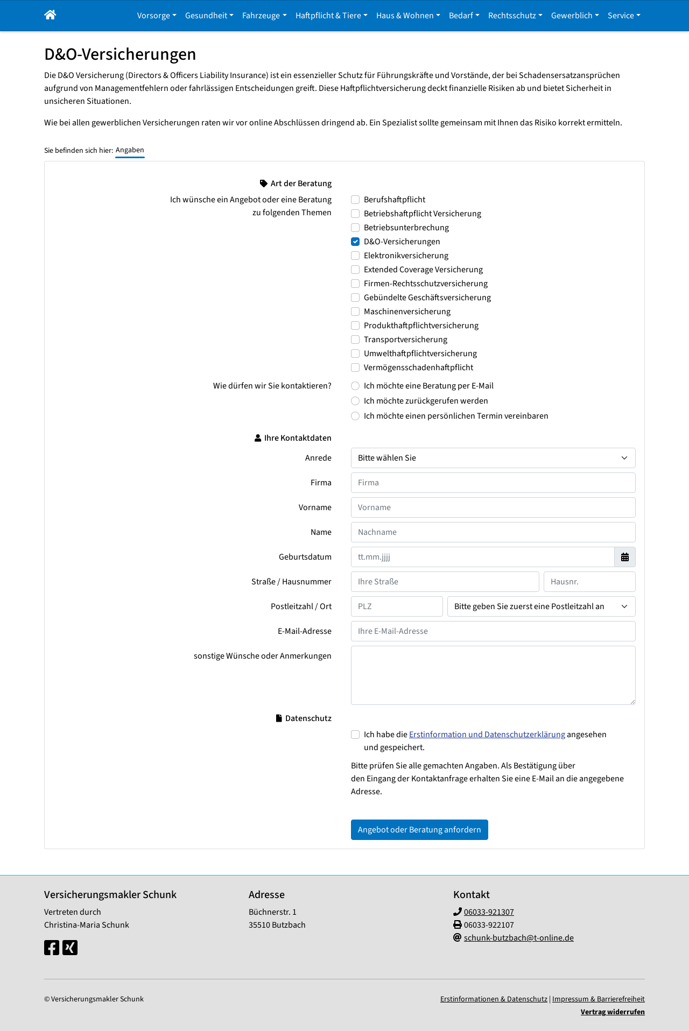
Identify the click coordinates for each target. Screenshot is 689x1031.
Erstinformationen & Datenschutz (493, 999)
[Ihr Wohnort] (541, 606)
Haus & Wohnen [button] (405, 16)
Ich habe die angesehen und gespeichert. (485, 741)
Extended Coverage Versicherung (423, 270)
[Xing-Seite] (70, 948)
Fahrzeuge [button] (261, 16)
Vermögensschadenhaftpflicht (418, 367)
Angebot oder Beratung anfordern (419, 830)
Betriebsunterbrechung (406, 228)
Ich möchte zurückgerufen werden (426, 401)
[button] (50, 15)
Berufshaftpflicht (394, 200)
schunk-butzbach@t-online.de (519, 938)
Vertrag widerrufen (613, 1012)
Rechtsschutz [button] (512, 16)
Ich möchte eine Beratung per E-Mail (429, 386)
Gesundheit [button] (206, 16)
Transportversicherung (405, 339)
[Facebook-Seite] (51, 948)
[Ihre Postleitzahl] (397, 606)
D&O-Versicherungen (402, 242)
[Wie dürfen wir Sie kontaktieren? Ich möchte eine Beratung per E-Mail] (355, 386)
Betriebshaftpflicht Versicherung (422, 214)
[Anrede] (493, 458)
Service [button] (621, 16)
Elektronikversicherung (406, 256)
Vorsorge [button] (153, 16)
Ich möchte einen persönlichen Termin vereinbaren (456, 416)
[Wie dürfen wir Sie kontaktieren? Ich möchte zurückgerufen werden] (355, 401)
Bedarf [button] (461, 16)
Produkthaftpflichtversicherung (421, 325)
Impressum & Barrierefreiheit (598, 999)
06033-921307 (489, 912)
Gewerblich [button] (572, 16)
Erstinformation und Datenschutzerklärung (487, 734)
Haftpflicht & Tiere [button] (328, 16)
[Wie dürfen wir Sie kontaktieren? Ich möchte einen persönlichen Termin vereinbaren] (355, 416)
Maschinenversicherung (407, 311)
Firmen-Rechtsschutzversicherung (426, 283)
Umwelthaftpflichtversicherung (420, 353)
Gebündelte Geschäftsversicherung (427, 297)
